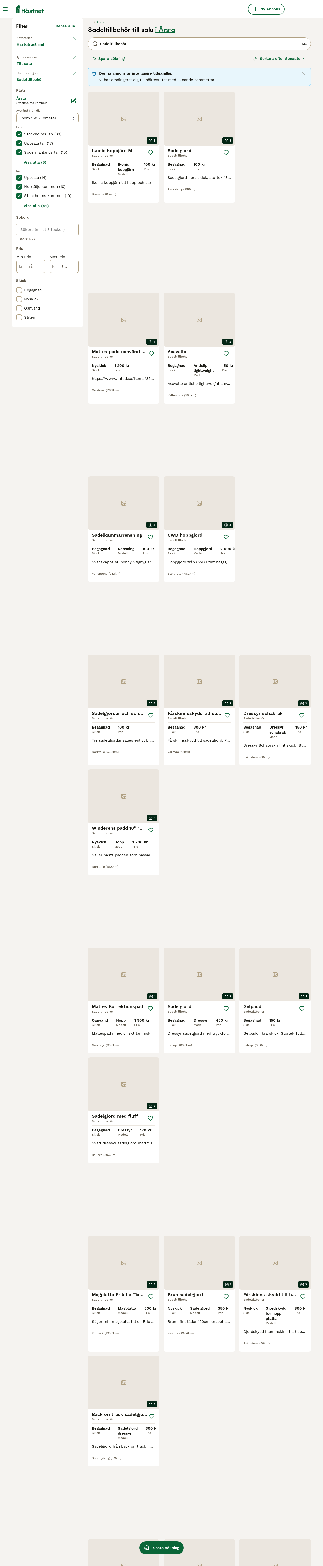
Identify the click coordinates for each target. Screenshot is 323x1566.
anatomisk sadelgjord (36, 1511)
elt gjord (200, 1520)
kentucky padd (147, 1502)
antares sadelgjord (92, 1538)
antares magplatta (33, 1547)
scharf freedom (266, 1511)
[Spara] (150, 245)
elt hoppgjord (87, 1493)
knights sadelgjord (151, 1520)
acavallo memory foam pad (100, 1520)
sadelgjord (26, 1502)
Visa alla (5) (35, 363)
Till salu (28, 165)
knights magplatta (209, 1547)
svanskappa (27, 1529)
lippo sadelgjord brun (213, 1511)
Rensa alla (65, 119)
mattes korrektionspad (155, 1529)
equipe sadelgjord (91, 1547)
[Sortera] (279, 151)
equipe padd (86, 1511)
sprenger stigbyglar (34, 1493)
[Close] (303, 166)
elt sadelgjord (147, 1511)
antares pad (204, 1502)
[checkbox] (19, 206)
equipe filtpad (265, 1529)
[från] (30, 467)
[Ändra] (74, 302)
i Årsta (165, 122)
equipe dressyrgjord (34, 1538)
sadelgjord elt (265, 1502)
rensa (70, 179)
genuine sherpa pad (211, 1529)
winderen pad (206, 1493)
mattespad (84, 1529)
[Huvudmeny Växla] (5, 9)
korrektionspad (30, 1520)
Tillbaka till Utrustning (39, 130)
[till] (64, 467)
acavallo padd (147, 1493)
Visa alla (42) (36, 406)
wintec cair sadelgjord (154, 1538)
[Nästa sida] (232, 1305)
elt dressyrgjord (266, 1520)
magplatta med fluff (93, 1502)
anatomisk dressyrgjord (273, 1493)
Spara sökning (108, 151)
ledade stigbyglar (209, 1538)
